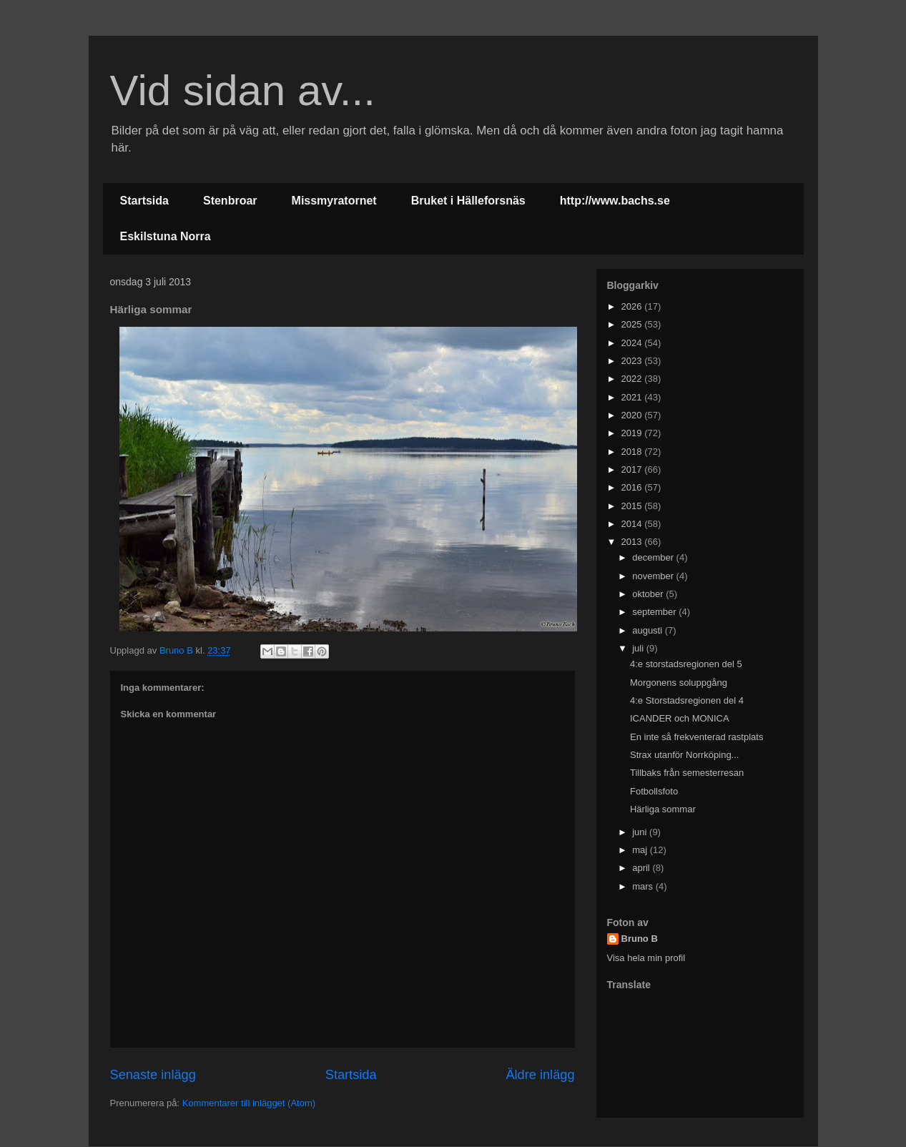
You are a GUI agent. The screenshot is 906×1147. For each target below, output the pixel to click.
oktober (649, 594)
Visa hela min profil (646, 957)
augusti (648, 630)
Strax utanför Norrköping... (684, 754)
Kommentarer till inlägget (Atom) (248, 1103)
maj (641, 850)
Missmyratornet (334, 201)
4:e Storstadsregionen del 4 (687, 700)
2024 (633, 343)
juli (639, 648)
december (654, 557)
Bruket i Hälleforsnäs (468, 201)
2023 (633, 360)
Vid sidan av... (242, 90)
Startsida (144, 201)
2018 (633, 451)
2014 (633, 523)
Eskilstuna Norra (165, 236)
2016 (633, 487)
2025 (633, 324)
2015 (633, 506)
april (642, 867)
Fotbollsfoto (654, 791)
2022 (633, 378)
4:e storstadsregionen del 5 (686, 664)
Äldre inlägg (540, 1075)
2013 (633, 541)
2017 (633, 469)
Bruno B (639, 938)
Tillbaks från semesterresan (687, 772)
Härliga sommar (663, 809)
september (655, 611)
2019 (633, 433)
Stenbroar (230, 201)
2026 (633, 306)
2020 (633, 415)
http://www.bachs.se (615, 201)
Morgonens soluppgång (678, 682)
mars (644, 886)
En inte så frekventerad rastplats (696, 737)
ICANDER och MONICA (679, 718)
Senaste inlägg (153, 1075)
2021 (633, 397)
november (654, 576)
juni (640, 832)
